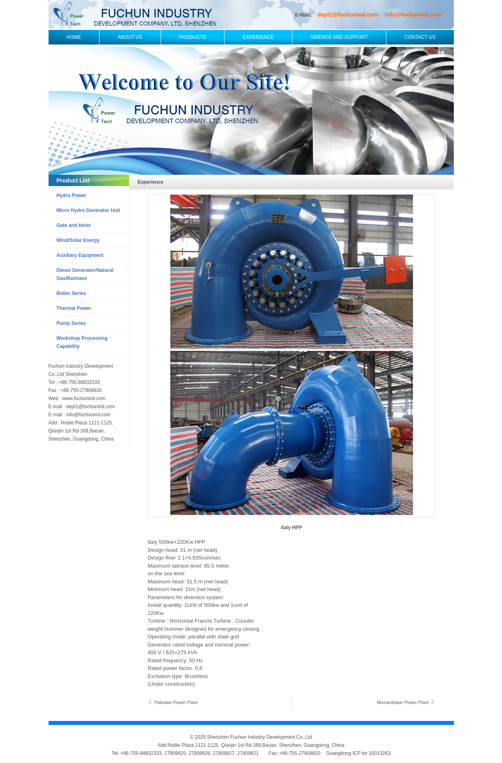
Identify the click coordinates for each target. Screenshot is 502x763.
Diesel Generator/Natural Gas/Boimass (85, 274)
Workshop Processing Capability (82, 342)
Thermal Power (74, 308)
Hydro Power (72, 195)
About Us (130, 37)
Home (73, 37)
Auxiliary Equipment (80, 255)
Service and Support (339, 37)
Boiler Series (71, 293)
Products (192, 37)
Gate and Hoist (74, 225)
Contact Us (420, 37)
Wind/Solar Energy (78, 240)
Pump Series (71, 323)
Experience (258, 37)
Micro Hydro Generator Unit (88, 210)
